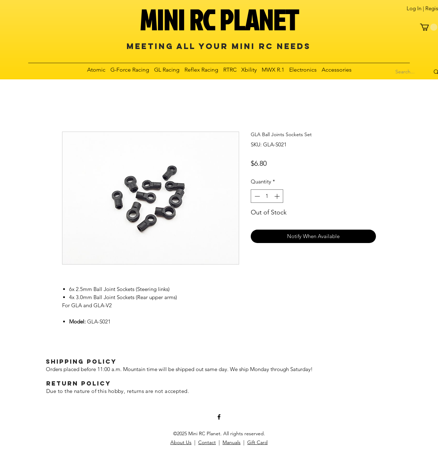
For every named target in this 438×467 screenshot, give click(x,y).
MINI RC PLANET (219, 20)
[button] (428, 27)
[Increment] (277, 196)
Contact (207, 442)
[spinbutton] (267, 196)
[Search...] (405, 72)
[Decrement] (256, 196)
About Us (180, 442)
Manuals (232, 442)
